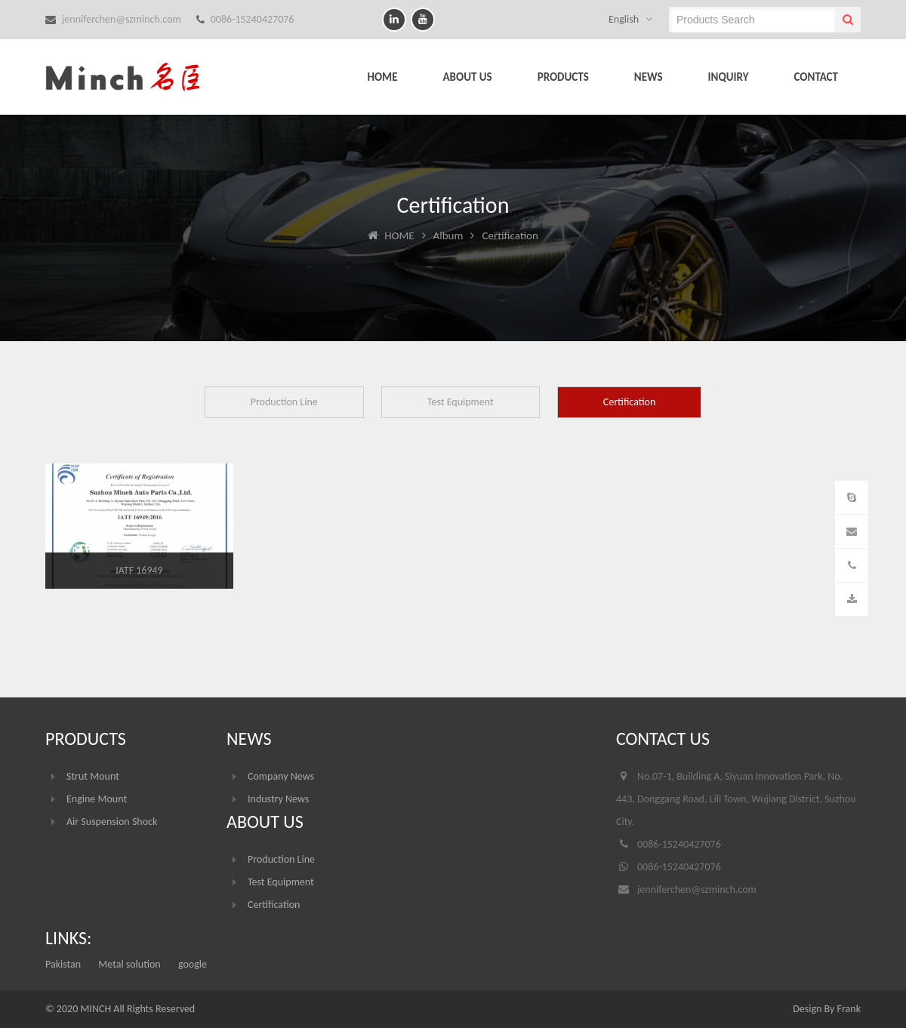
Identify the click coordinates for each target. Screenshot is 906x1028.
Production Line (284, 402)
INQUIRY (728, 77)
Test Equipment (460, 402)
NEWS (648, 77)
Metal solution (129, 964)
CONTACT (816, 77)
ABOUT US (467, 77)
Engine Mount (96, 799)
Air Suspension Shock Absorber (111, 824)
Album (448, 235)
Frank (849, 1008)
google (192, 964)
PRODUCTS (563, 77)
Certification (629, 402)
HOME (382, 77)
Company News (281, 776)
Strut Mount (92, 776)
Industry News (278, 799)
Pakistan (63, 964)
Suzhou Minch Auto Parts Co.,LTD (135, 77)
